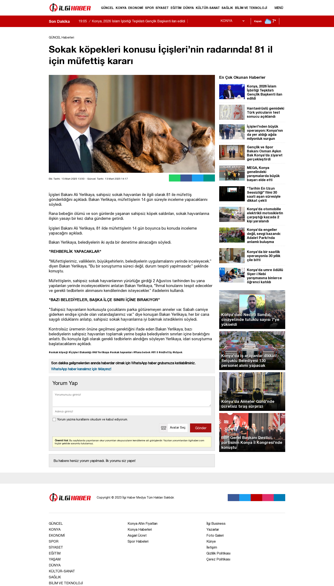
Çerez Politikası (218, 559)
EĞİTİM (176, 8)
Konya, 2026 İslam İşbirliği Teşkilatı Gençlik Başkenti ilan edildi (133, 21)
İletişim (211, 547)
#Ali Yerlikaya (100, 352)
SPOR (149, 8)
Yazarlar (212, 529)
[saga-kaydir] (75, 21)
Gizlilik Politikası (218, 553)
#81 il (154, 352)
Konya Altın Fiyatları (142, 523)
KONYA (121, 8)
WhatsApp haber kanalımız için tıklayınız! (81, 369)
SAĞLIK (227, 8)
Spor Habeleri (138, 541)
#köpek (177, 352)
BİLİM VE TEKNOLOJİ (251, 8)
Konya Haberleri (140, 529)
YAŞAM (54, 559)
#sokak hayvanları (121, 352)
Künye (211, 541)
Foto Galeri (215, 535)
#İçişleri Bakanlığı (80, 352)
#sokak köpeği (58, 352)
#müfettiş (165, 352)
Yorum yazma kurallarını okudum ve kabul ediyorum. (92, 419)
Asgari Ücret (137, 535)
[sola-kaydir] (73, 21)
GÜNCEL (107, 8)
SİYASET (162, 8)
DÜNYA (188, 8)
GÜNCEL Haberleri (61, 37)
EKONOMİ (135, 8)
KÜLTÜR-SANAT (208, 8)
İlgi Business (216, 523)
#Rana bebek (141, 352)
